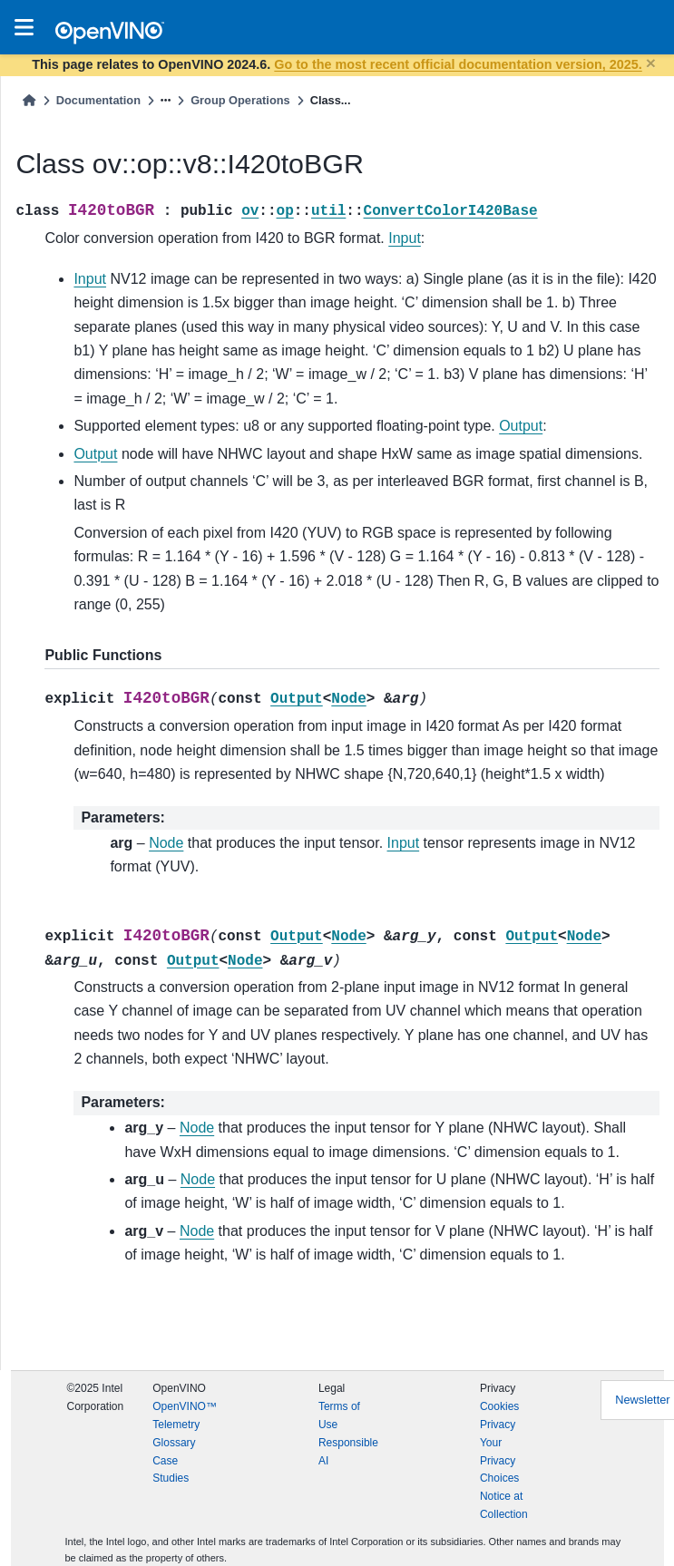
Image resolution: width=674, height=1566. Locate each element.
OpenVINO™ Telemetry (184, 1415)
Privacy (497, 1424)
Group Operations (240, 100)
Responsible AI (348, 1451)
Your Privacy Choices (499, 1460)
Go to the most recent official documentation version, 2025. (457, 64)
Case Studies (170, 1469)
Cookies (499, 1406)
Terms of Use (339, 1415)
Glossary (173, 1442)
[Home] (29, 100)
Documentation (98, 100)
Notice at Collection (504, 1505)
